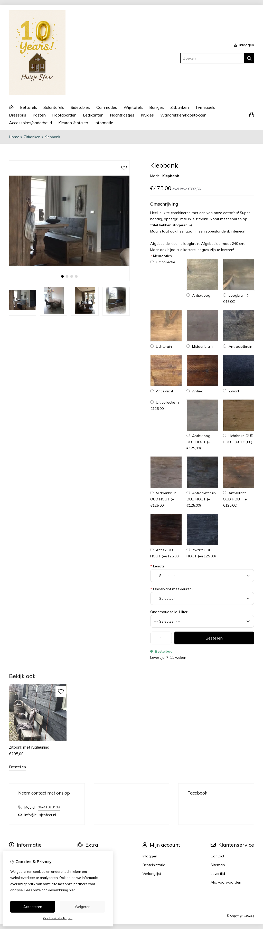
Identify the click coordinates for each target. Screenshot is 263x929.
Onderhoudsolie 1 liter (168, 611)
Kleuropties (161, 256)
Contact (217, 856)
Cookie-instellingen (57, 918)
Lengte (157, 566)
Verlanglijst (152, 873)
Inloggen (150, 856)
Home (14, 136)
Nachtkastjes (122, 115)
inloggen (244, 45)
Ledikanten (93, 115)
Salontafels (53, 107)
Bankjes (156, 107)
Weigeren (82, 907)
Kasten (39, 115)
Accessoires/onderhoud (30, 122)
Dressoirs (17, 115)
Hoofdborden (64, 115)
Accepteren (32, 907)
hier (72, 890)
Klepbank (52, 136)
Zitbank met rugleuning (29, 747)
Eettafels (28, 107)
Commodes (106, 107)
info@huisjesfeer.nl (40, 814)
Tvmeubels (205, 107)
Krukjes (147, 115)
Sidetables (80, 107)
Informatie (104, 122)
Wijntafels (133, 107)
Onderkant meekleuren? (171, 589)
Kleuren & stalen (73, 122)
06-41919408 (49, 807)
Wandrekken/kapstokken (183, 115)
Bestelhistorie (154, 865)
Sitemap (218, 865)
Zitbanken (179, 107)
